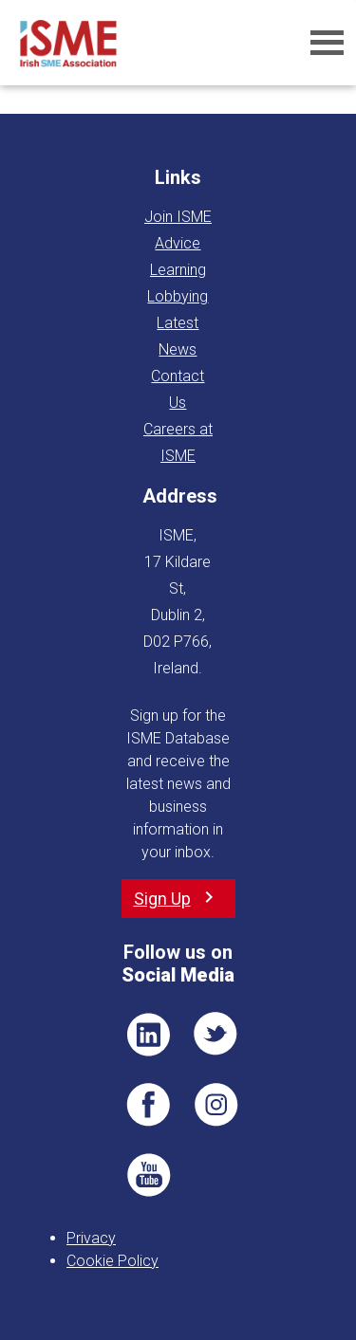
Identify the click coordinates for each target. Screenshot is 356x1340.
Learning (178, 270)
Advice (177, 243)
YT (148, 1175)
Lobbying (177, 296)
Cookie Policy (112, 1261)
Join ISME (178, 217)
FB (148, 1105)
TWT (216, 1034)
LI (148, 1034)
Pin (216, 1105)
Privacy (91, 1238)
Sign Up (162, 899)
